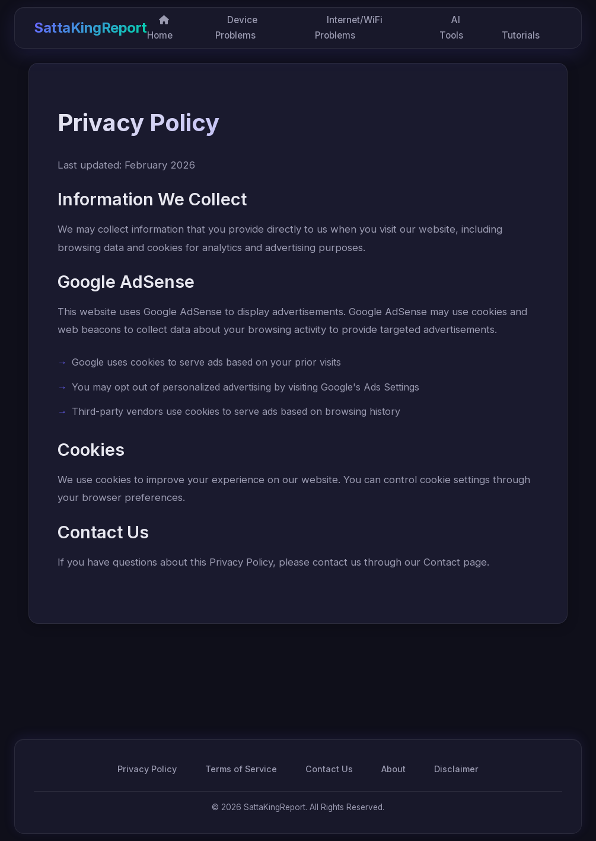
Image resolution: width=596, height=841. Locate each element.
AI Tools (451, 27)
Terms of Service (241, 769)
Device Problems (236, 27)
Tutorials (521, 35)
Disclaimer (456, 769)
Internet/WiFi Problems (349, 27)
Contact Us (329, 769)
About (393, 769)
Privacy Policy (147, 769)
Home (160, 28)
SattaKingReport (90, 27)
